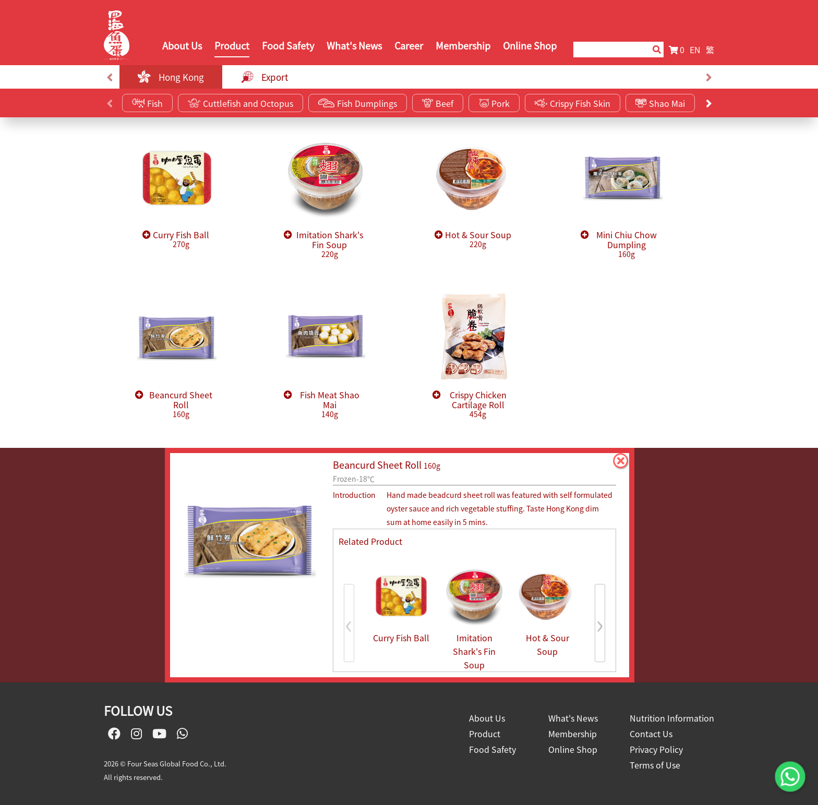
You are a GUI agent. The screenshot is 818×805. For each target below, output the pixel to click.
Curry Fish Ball (181, 239)
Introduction (354, 495)
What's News (354, 46)
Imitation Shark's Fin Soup (329, 244)
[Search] (608, 49)
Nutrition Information (672, 718)
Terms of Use (655, 765)
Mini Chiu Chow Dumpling (626, 244)
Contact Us (651, 733)
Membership (463, 46)
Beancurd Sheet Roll (181, 404)
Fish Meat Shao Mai (329, 404)
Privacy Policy (656, 749)
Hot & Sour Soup (478, 239)
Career (408, 46)
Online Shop (530, 46)
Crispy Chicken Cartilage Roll (478, 404)
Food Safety (288, 46)
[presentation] (109, 77)
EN (695, 49)
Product (231, 46)
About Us (182, 46)
